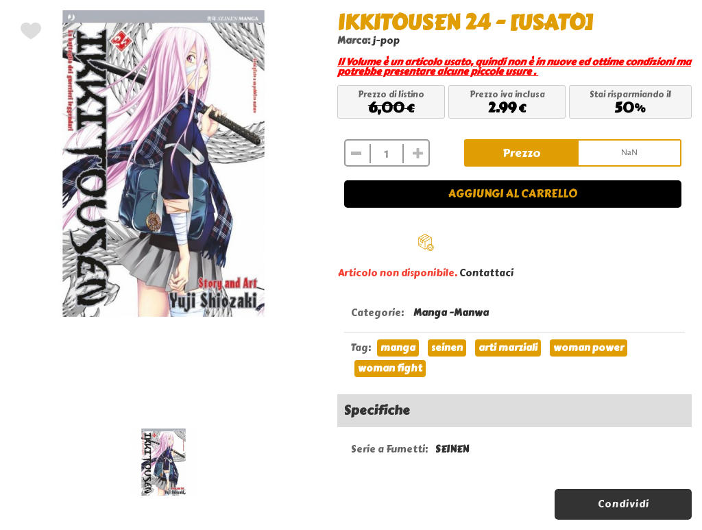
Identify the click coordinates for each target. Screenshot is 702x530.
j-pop (386, 41)
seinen (447, 348)
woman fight (390, 368)
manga (397, 348)
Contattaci (486, 273)
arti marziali (508, 348)
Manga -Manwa (451, 313)
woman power (588, 348)
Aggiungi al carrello (512, 193)
